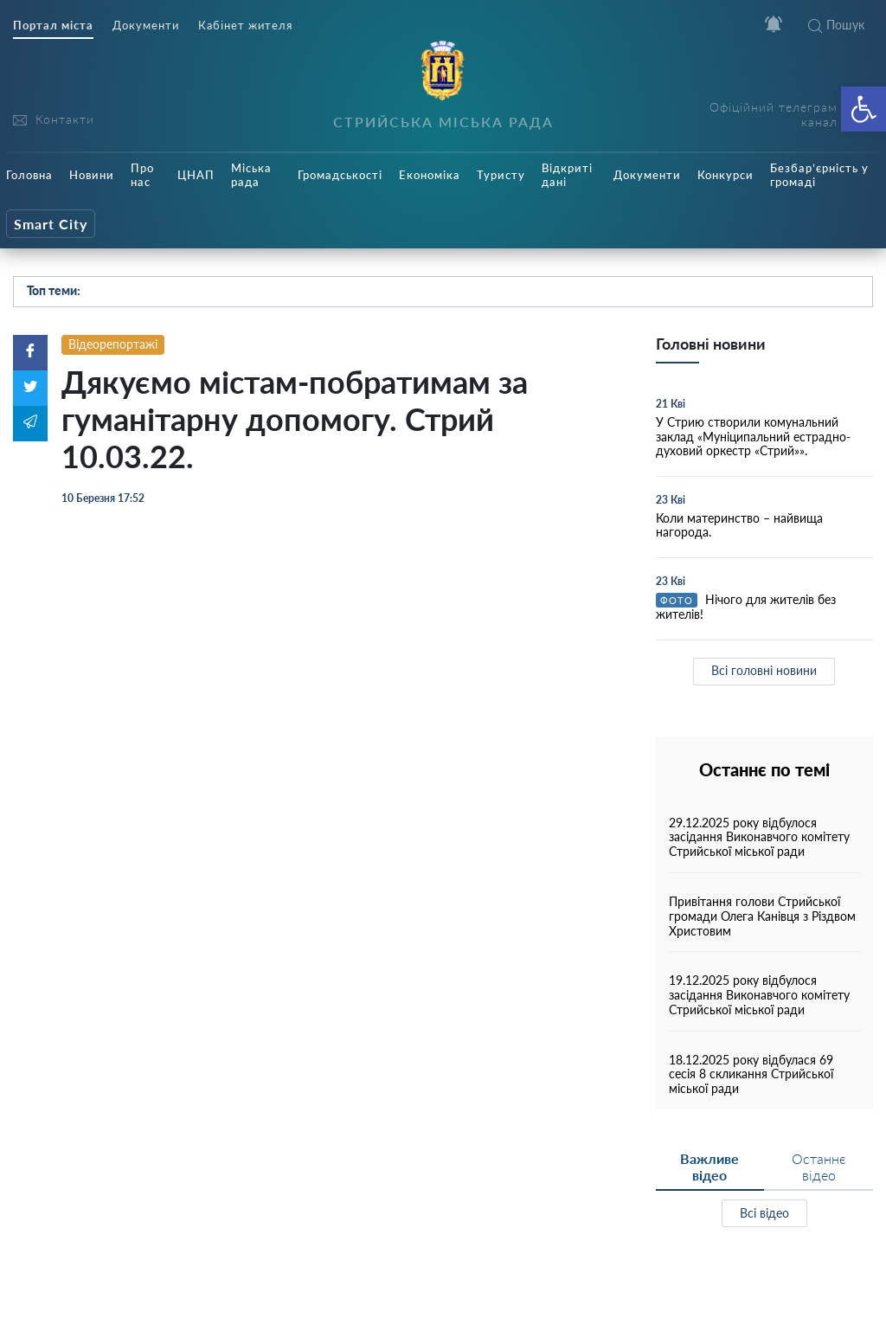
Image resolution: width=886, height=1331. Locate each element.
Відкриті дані (567, 175)
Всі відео (764, 1213)
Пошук (836, 24)
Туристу (501, 175)
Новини (91, 175)
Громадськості (340, 175)
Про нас (142, 175)
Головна (29, 175)
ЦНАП (196, 175)
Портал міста (53, 25)
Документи (145, 25)
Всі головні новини (764, 670)
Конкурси (725, 175)
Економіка (429, 175)
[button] (863, 109)
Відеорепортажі (112, 344)
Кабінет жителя (245, 25)
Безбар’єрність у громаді (819, 175)
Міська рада (251, 175)
